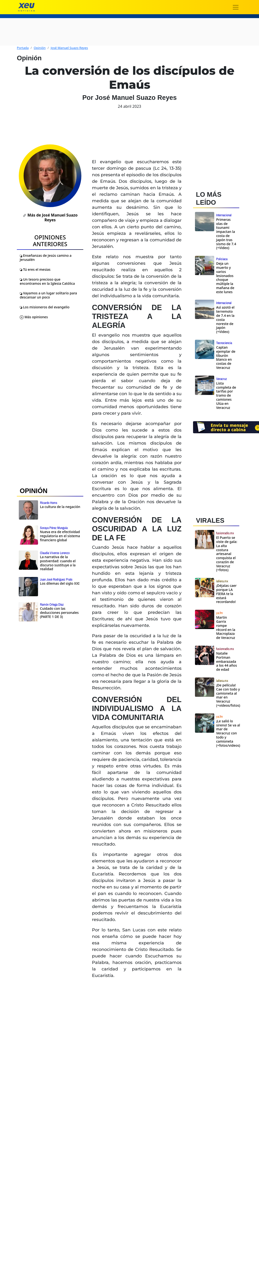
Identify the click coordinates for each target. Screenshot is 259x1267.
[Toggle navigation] (235, 7)
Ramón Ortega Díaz (52, 604)
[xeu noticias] (26, 7)
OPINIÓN (33, 491)
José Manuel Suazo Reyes (69, 48)
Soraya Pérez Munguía (54, 528)
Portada (23, 48)
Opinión (40, 48)
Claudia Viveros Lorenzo (55, 553)
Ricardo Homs (48, 503)
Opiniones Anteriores (50, 240)
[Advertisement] (223, 835)
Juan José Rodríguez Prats (56, 579)
